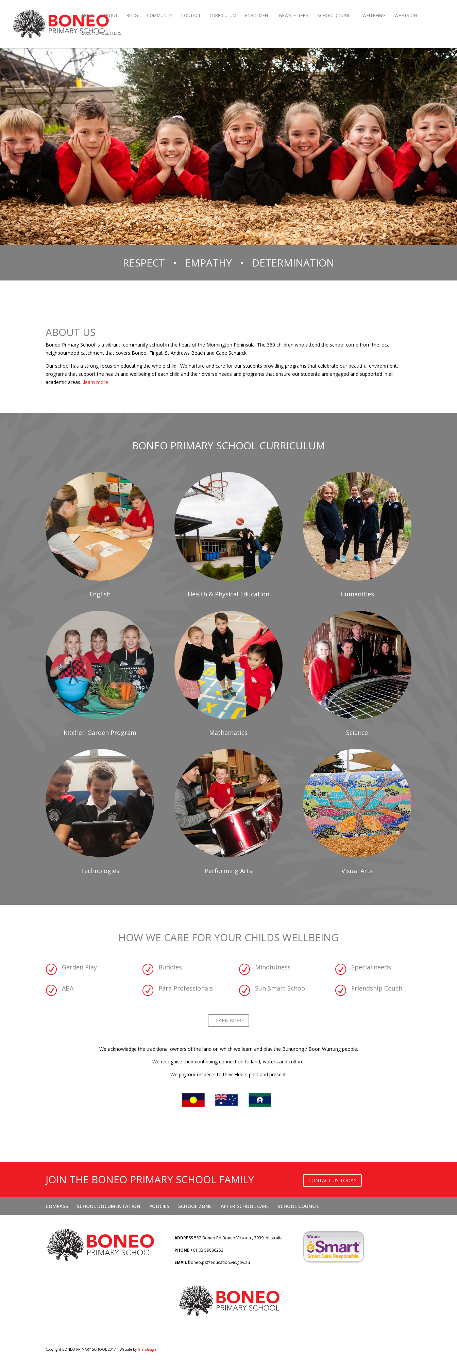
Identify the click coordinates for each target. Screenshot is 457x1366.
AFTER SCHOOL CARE (245, 1206)
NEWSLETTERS (293, 15)
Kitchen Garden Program (100, 732)
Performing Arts (228, 871)
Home (88, 15)
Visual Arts (357, 871)
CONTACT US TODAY (332, 1180)
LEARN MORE (228, 1020)
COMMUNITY (159, 15)
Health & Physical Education (228, 594)
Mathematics (228, 732)
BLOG (132, 15)
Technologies (99, 871)
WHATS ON (405, 15)
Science (357, 732)
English (100, 594)
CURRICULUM (222, 15)
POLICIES (159, 1206)
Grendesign (147, 1349)
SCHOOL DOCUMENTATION (108, 1206)
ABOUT (110, 15)
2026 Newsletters (102, 33)
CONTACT (191, 15)
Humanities (357, 594)
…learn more (94, 382)
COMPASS (57, 1206)
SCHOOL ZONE (195, 1206)
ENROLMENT (257, 15)
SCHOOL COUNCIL (335, 15)
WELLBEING (374, 15)
